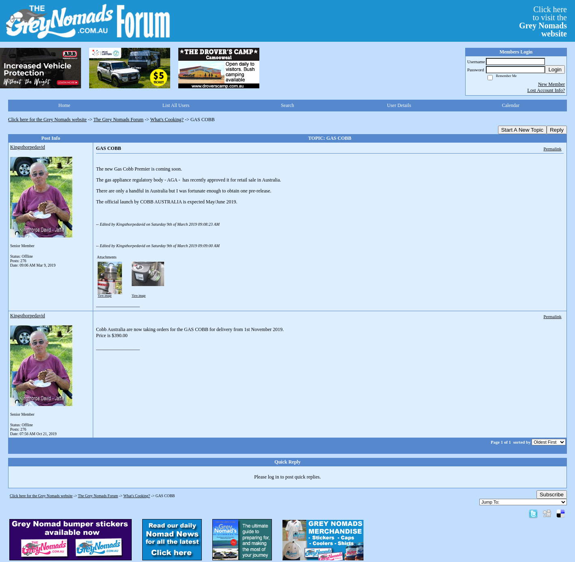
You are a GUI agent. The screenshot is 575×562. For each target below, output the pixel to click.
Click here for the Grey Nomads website (47, 119)
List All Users (176, 105)
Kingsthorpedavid (27, 147)
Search (287, 105)
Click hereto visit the (543, 21)
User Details (399, 105)
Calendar (510, 105)
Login (555, 69)
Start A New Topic (522, 130)
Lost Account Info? (546, 90)
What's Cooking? (167, 119)
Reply (557, 130)
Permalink (552, 148)
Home (64, 105)
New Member (551, 84)
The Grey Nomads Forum (119, 119)
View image (105, 295)
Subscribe (552, 494)
